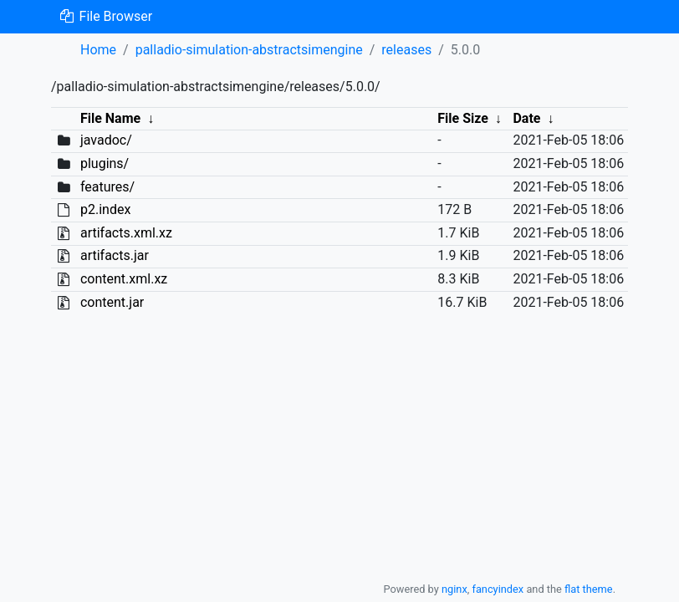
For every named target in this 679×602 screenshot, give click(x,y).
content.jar (112, 302)
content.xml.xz (123, 279)
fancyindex (497, 589)
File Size (462, 118)
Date (526, 118)
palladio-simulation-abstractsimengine (249, 50)
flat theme (588, 589)
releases (406, 50)
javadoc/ (106, 140)
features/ (107, 187)
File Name (110, 118)
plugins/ (104, 163)
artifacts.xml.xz (126, 233)
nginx (454, 589)
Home (98, 50)
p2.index (105, 209)
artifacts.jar (114, 255)
